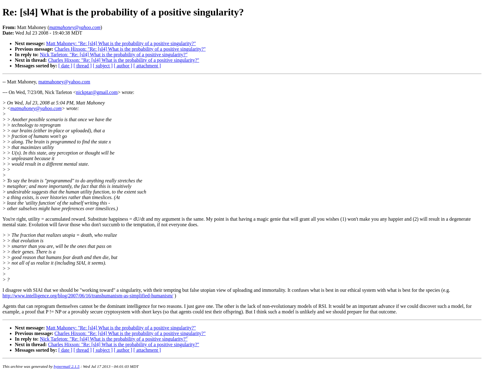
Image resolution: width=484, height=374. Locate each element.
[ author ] (123, 65)
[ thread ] (82, 65)
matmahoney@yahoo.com (64, 81)
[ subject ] (103, 65)
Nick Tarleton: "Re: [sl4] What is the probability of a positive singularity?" (113, 54)
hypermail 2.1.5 (67, 366)
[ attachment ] (147, 65)
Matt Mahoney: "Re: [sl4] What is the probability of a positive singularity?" (121, 43)
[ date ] (65, 65)
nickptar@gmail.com (97, 92)
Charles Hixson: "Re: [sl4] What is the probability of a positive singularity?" (130, 49)
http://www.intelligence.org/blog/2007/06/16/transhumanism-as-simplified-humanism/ (87, 295)
